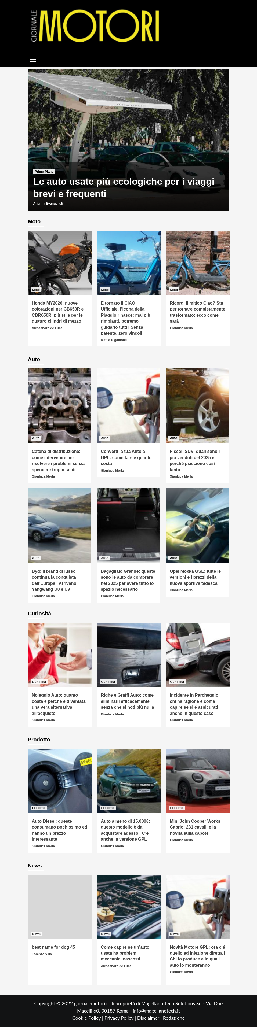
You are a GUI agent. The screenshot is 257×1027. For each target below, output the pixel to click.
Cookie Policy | (88, 1018)
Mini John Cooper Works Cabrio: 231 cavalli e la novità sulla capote (195, 827)
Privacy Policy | (120, 1018)
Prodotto (39, 808)
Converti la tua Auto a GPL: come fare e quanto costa (126, 457)
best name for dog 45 (53, 947)
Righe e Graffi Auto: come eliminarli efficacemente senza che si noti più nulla (127, 701)
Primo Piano (44, 171)
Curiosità (39, 682)
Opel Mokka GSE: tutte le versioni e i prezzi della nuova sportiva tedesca (195, 577)
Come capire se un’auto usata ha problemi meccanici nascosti (125, 953)
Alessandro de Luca (47, 328)
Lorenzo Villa (42, 954)
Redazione (174, 1018)
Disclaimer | (150, 1018)
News (36, 934)
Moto (36, 290)
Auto (35, 438)
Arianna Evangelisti (48, 203)
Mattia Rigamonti (114, 340)
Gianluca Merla (181, 328)
